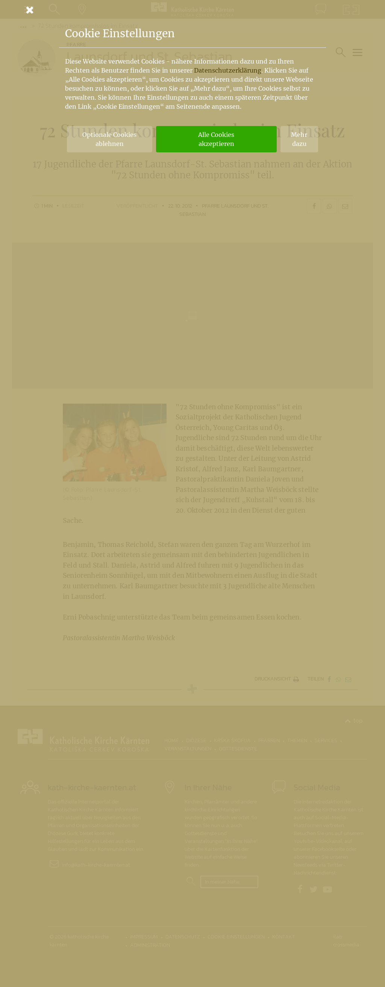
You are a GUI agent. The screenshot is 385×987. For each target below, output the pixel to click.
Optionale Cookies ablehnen (109, 139)
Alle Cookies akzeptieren (216, 139)
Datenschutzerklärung (227, 70)
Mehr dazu (299, 139)
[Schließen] (192, 10)
